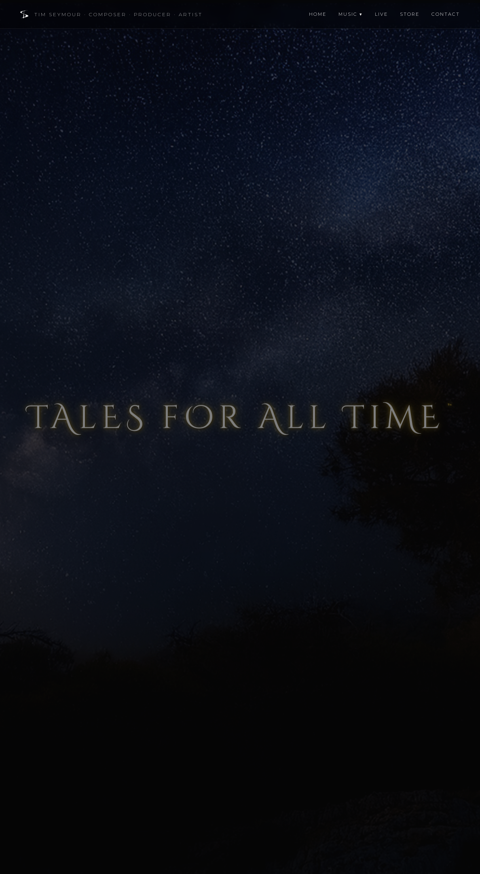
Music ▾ (350, 14)
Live (381, 14)
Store (409, 14)
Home (317, 14)
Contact (445, 14)
